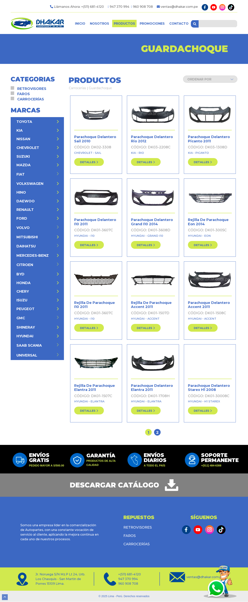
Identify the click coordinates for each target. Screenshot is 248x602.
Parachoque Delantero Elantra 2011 (152, 388)
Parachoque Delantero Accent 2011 (209, 305)
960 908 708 (143, 7)
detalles (89, 162)
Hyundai (81, 235)
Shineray (37, 327)
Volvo (37, 227)
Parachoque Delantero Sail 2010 (95, 139)
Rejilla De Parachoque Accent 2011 (151, 305)
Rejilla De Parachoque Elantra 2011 (94, 388)
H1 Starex (212, 401)
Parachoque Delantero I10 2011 (95, 222)
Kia (134, 153)
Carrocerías (77, 88)
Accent (153, 318)
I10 (92, 235)
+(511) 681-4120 (92, 7)
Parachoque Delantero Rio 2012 (152, 139)
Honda (37, 283)
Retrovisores (31, 89)
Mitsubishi (37, 237)
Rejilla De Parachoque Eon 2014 (208, 222)
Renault (37, 210)
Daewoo (37, 201)
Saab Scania (37, 345)
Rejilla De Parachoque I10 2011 (94, 305)
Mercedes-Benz (37, 256)
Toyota (37, 122)
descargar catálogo (114, 485)
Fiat (37, 174)
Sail (98, 153)
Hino (37, 192)
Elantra (97, 401)
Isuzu (37, 300)
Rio (141, 153)
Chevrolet (83, 153)
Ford (37, 218)
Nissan (37, 139)
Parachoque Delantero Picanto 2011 (209, 139)
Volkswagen (37, 184)
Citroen (37, 265)
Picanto (202, 153)
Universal (37, 355)
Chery (37, 292)
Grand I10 (155, 235)
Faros (23, 94)
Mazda (37, 165)
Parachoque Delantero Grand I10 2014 (152, 222)
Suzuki (37, 156)
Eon (207, 235)
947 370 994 (120, 7)
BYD (37, 274)
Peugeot (37, 309)
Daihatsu (37, 246)
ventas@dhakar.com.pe (179, 7)
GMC (37, 318)
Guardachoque (100, 88)
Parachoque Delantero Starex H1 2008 (209, 388)
